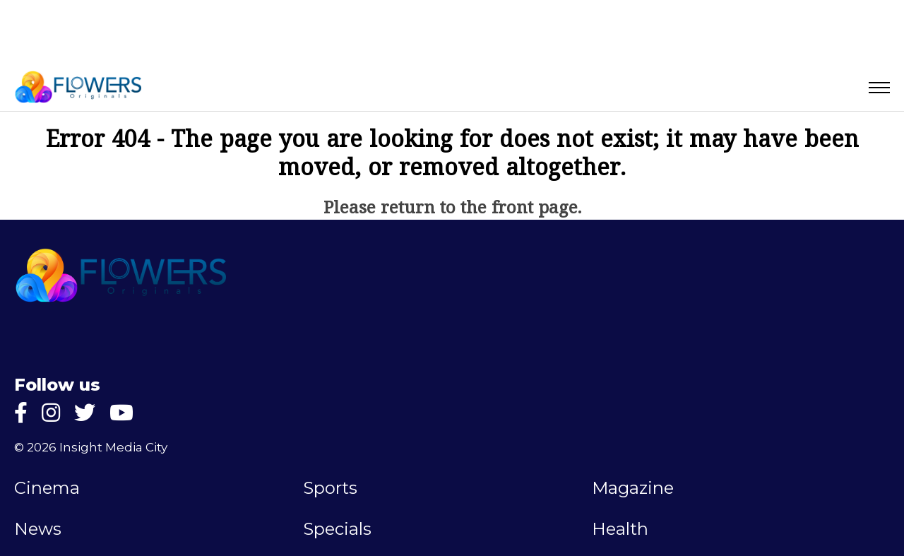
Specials (337, 529)
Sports (330, 488)
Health (620, 529)
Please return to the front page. (452, 209)
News (37, 529)
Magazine (633, 488)
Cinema (47, 488)
